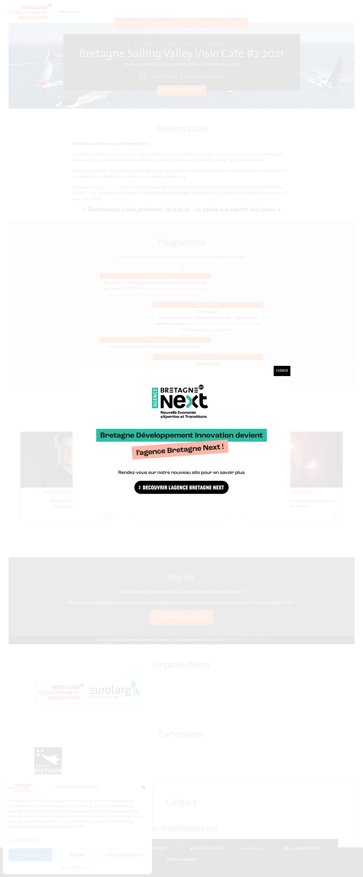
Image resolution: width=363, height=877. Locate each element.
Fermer (282, 371)
